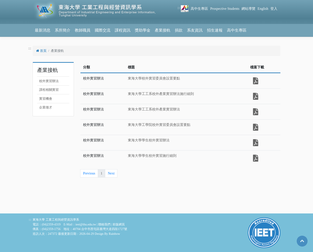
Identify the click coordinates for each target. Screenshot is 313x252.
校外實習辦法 (49, 81)
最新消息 (42, 30)
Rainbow (114, 233)
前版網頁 (119, 224)
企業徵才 (45, 107)
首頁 (41, 50)
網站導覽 (248, 8)
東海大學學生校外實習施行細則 (152, 155)
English (263, 8)
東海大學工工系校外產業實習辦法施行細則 (161, 94)
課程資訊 (122, 30)
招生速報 (215, 30)
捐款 (179, 30)
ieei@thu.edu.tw (85, 224)
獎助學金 (142, 30)
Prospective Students (224, 8)
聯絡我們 (104, 224)
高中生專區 (199, 8)
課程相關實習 (49, 89)
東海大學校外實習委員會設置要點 (154, 78)
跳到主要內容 (10, 2)
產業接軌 (162, 30)
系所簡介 (62, 30)
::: (178, 8)
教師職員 (82, 30)
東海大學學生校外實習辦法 (149, 140)
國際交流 (102, 30)
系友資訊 (195, 30)
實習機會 (45, 98)
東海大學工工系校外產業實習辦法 (154, 109)
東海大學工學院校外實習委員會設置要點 (159, 125)
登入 (273, 8)
